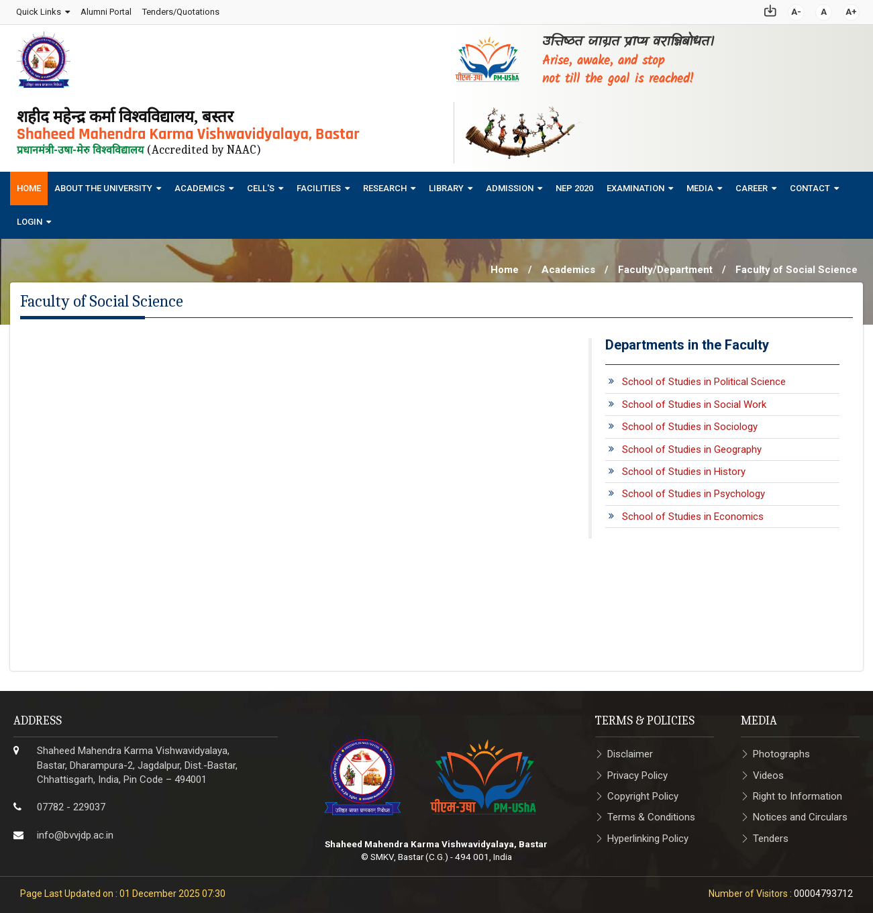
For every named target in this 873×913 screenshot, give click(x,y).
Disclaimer (630, 751)
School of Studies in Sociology (690, 423)
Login (29, 218)
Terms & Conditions (651, 814)
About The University (103, 184)
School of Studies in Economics (693, 512)
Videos (768, 771)
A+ (852, 10)
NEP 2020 (574, 184)
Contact (810, 184)
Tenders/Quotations (180, 10)
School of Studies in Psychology (693, 490)
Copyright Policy (642, 792)
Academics (199, 184)
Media (699, 184)
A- (797, 10)
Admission (509, 184)
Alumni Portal (105, 10)
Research (385, 184)
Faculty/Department (665, 266)
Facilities (319, 184)
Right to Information (797, 792)
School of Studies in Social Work (694, 400)
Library (446, 184)
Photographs (781, 751)
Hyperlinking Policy (647, 834)
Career (751, 184)
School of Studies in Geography (692, 445)
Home (29, 184)
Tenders (770, 834)
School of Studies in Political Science (704, 378)
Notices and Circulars (800, 814)
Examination (635, 184)
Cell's (260, 184)
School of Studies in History (684, 468)
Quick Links (37, 10)
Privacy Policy (637, 771)
